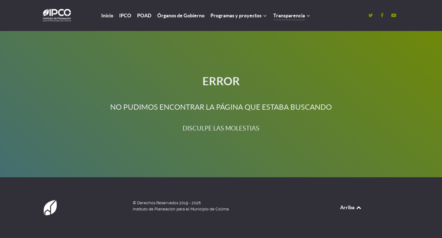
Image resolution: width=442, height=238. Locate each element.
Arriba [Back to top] (351, 207)
